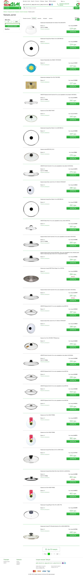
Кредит (46, 1)
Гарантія (32, 1)
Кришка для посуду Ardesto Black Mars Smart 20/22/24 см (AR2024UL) (55, 471)
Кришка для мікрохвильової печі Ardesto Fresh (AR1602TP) (53, 22)
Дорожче (39, 18)
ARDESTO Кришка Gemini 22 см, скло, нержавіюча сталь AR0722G (54, 306)
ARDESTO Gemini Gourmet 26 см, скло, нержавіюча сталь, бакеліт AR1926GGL (57, 355)
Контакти (37, 1)
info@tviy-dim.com (54, 567)
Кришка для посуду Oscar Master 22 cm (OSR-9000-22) (52, 128)
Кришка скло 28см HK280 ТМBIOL (48, 487)
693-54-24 (35, 4)
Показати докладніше (45, 29)
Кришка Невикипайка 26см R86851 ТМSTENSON (51, 60)
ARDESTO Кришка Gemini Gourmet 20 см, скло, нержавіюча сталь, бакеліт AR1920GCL (59, 94)
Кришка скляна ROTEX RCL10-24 (47, 149)
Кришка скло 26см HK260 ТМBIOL (48, 432)
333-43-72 (44, 4)
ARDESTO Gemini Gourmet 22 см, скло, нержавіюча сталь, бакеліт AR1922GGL (57, 166)
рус (64, 1)
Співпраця (42, 1)
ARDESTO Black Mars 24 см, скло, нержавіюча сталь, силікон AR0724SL (55, 220)
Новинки (50, 18)
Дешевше (34, 18)
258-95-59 (27, 4)
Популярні (45, 18)
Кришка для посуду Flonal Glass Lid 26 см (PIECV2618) (52, 449)
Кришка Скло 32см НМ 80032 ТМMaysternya (50, 338)
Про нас (18, 561)
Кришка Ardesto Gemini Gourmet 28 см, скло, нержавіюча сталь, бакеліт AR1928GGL (58, 289)
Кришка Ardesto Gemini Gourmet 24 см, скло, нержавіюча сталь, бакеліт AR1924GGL (58, 236)
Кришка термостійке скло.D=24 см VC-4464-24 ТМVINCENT (53, 320)
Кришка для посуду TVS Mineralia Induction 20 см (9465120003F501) (55, 526)
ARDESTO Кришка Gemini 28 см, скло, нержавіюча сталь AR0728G (54, 400)
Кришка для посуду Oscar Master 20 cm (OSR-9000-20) (52, 38)
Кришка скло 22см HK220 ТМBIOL (48, 415)
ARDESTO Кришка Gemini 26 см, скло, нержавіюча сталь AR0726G (54, 385)
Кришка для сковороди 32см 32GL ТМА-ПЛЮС (50, 77)
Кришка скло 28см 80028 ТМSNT (47, 110)
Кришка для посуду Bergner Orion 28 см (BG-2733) (51, 504)
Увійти (78, 1)
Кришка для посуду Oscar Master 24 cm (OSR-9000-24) (52, 199)
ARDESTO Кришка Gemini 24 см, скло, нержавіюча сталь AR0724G (54, 371)
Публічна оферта (52, 1)
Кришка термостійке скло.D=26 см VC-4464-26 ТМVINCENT (53, 182)
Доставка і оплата (26, 1)
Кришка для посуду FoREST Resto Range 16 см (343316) (52, 268)
